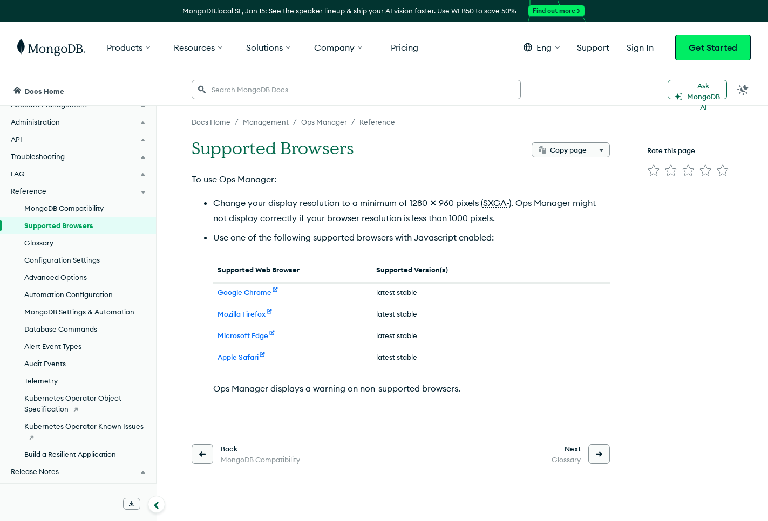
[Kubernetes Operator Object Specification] (78, 403)
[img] (653, 170)
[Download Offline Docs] (131, 504)
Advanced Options (55, 277)
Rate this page (671, 150)
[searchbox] (356, 89)
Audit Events (45, 363)
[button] (542, 47)
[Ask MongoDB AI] (697, 89)
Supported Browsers (58, 225)
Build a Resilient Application (70, 454)
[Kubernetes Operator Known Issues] (78, 431)
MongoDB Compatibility (64, 208)
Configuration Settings (62, 260)
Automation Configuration (68, 294)
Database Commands (60, 329)
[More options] (601, 149)
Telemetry (41, 380)
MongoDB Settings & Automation (79, 311)
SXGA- (496, 202)
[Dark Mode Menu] (743, 89)
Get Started (713, 47)
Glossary (38, 242)
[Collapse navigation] (156, 504)
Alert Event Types (52, 346)
